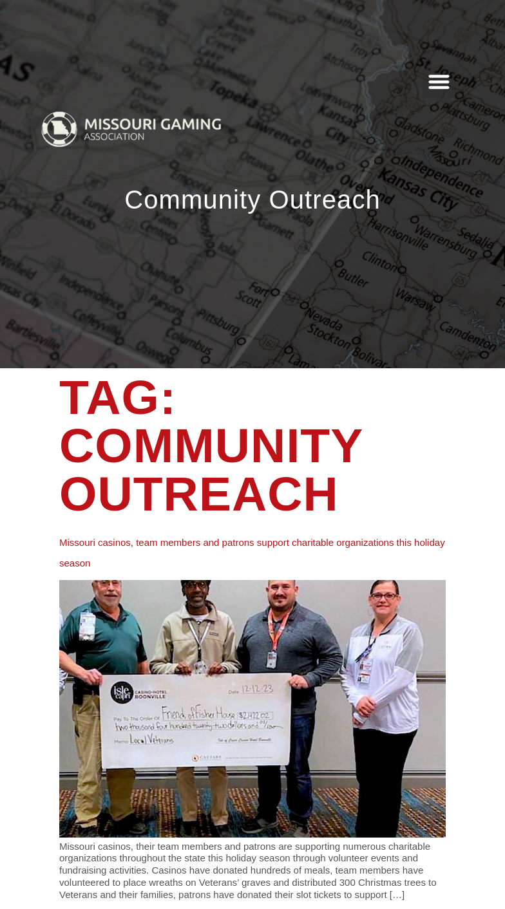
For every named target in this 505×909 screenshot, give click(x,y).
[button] (440, 81)
